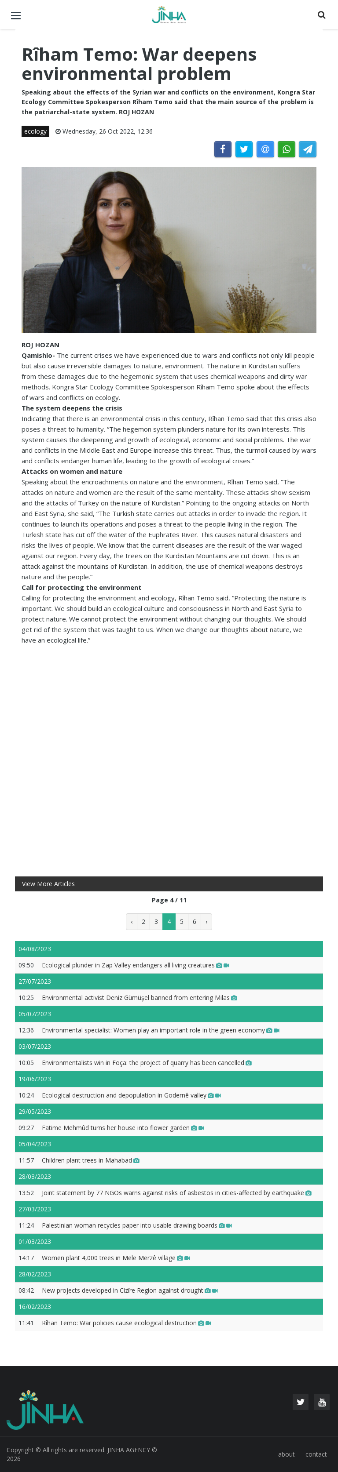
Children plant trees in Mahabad (91, 1160)
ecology (35, 131)
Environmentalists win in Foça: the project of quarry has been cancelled (147, 1062)
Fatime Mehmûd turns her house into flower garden (123, 1127)
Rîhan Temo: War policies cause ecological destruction (126, 1323)
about (286, 1454)
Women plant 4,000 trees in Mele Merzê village (116, 1258)
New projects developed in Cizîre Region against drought (130, 1290)
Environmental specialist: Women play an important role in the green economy (160, 1030)
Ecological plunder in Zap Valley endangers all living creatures (135, 965)
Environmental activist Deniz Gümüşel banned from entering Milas (139, 997)
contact (316, 1454)
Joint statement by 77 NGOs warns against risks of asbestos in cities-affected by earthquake (177, 1193)
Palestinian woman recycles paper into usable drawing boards (137, 1225)
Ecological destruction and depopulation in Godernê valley (131, 1095)
